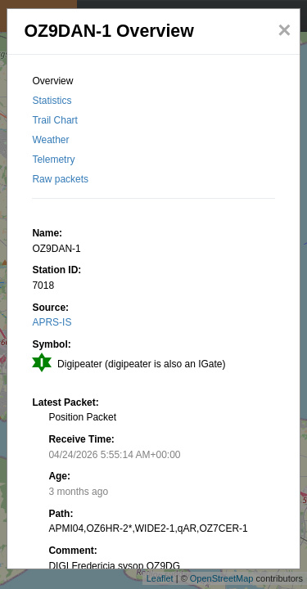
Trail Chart (55, 120)
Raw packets (60, 179)
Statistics (51, 100)
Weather (50, 140)
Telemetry (53, 159)
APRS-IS (51, 322)
